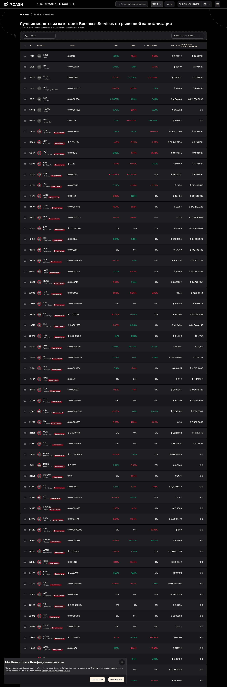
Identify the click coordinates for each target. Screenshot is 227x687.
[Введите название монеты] (131, 4)
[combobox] (169, 4)
